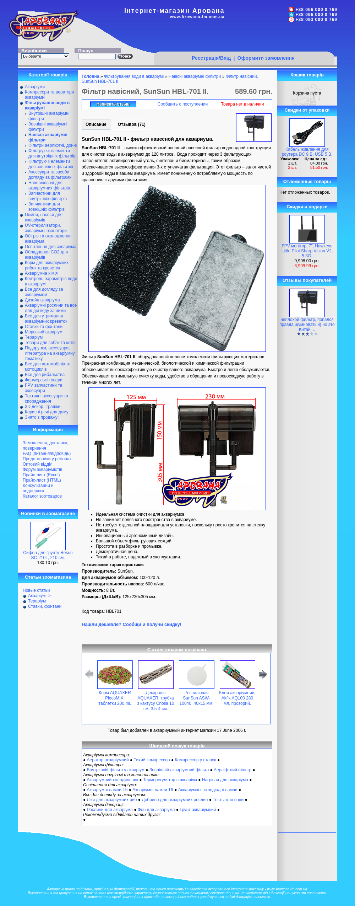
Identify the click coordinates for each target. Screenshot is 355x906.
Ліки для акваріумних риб (112, 799)
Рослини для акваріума (110, 809)
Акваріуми (35, 86)
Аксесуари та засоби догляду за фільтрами (50, 175)
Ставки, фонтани (44, 606)
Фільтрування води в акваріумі (134, 76)
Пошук (85, 50)
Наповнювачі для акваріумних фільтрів (49, 185)
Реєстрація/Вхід (211, 58)
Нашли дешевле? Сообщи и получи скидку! (131, 624)
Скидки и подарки (306, 206)
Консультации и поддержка (38, 488)
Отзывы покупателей (307, 280)
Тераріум (34, 337)
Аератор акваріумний (108, 759)
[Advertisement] (243, 38)
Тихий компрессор (152, 759)
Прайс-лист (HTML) (42, 480)
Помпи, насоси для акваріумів (43, 217)
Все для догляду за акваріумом (44, 292)
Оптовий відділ (38, 464)
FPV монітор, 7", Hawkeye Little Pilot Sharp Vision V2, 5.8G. (307, 250)
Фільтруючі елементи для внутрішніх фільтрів (51, 153)
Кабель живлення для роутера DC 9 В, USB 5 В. (307, 152)
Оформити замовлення (266, 58)
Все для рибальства (45, 374)
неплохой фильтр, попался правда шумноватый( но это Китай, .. (306, 324)
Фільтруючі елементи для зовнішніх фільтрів (50, 164)
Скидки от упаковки (307, 110)
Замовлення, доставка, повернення (46, 445)
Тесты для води (228, 799)
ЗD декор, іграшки (42, 406)
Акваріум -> (39, 595)
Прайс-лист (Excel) (41, 474)
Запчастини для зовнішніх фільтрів (46, 207)
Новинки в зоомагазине (48, 513)
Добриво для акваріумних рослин (175, 799)
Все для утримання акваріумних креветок (46, 318)
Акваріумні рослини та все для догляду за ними (51, 308)
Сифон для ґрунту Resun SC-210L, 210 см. (47, 555)
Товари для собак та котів (50, 342)
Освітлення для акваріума (50, 246)
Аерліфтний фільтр (232, 769)
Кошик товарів (307, 74)
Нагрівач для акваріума (225, 779)
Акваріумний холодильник (112, 779)
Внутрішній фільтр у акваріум (115, 769)
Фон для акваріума (156, 809)
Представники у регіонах (47, 458)
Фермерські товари (43, 379)
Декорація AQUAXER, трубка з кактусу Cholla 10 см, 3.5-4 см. (155, 700)
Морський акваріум (43, 331)
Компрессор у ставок (195, 759)
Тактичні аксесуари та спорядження (46, 398)
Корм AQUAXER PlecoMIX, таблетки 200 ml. (115, 698)
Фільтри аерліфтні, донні (52, 145)
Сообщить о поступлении (183, 104)
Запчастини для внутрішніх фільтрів (47, 196)
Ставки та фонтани (43, 326)
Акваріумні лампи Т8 (152, 789)
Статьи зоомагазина (48, 577)
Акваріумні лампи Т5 (107, 789)
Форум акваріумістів (42, 469)
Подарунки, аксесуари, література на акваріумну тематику (50, 353)
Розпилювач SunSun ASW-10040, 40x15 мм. (197, 698)
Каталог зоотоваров (42, 496)
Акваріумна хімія (41, 273)
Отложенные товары (307, 181)
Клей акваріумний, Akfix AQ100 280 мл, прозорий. (237, 698)
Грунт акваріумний (198, 809)
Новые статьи (36, 590)
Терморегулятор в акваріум (170, 779)
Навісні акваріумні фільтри (195, 76)
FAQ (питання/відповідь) (47, 453)
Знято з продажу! (42, 417)
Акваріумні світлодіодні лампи (207, 789)
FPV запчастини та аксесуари (43, 388)
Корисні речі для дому (47, 411)
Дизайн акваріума (42, 299)
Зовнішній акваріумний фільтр (179, 769)
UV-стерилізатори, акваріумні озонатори (46, 228)
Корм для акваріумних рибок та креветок (47, 265)
